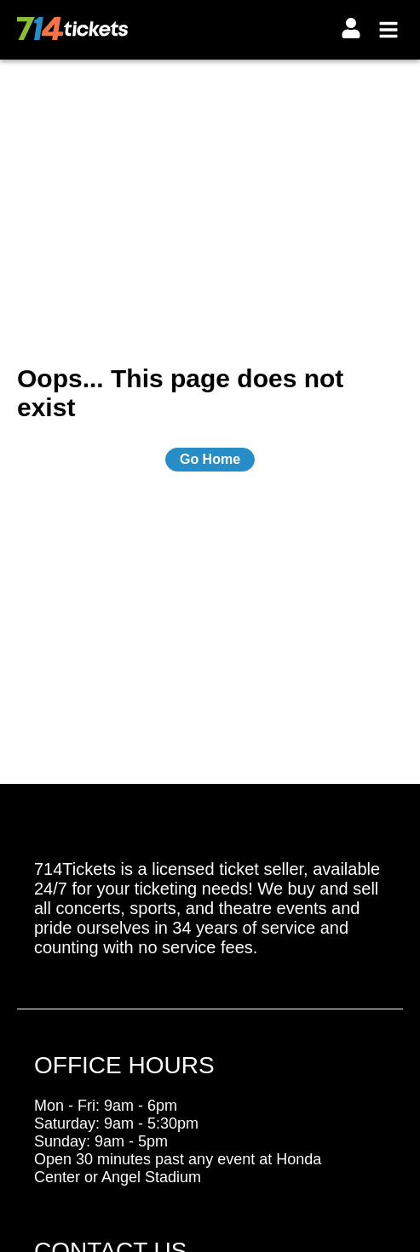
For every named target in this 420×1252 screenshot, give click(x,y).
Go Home (210, 459)
